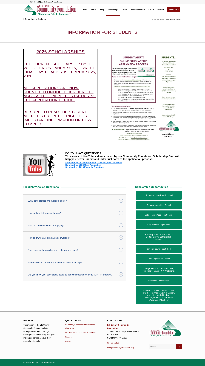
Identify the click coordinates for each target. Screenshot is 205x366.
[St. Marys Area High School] (159, 205)
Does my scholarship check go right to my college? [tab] (75, 250)
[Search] (165, 346)
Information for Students (34, 19)
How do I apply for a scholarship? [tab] (75, 213)
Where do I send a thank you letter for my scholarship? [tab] (75, 262)
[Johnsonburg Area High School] (159, 214)
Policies (68, 341)
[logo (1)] (50, 10)
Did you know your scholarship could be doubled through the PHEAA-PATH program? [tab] (75, 274)
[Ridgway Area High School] (159, 224)
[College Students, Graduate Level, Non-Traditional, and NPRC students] (159, 269)
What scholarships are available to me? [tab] (75, 201)
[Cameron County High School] (159, 249)
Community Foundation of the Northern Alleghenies (80, 326)
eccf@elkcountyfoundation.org (120, 348)
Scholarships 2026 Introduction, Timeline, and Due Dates (93, 163)
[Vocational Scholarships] (159, 280)
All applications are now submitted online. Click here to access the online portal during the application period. (60, 94)
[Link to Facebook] (24, 2)
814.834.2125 (113, 343)
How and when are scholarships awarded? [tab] (75, 237)
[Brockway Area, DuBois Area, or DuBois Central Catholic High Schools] (159, 237)
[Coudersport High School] (159, 258)
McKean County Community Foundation (80, 332)
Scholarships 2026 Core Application (83, 165)
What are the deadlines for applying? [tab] (75, 225)
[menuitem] (85, 10)
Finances (68, 337)
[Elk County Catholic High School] (159, 195)
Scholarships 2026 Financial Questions (84, 167)
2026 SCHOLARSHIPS (60, 51)
